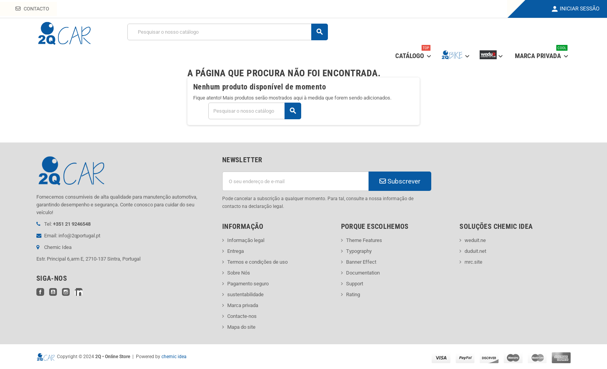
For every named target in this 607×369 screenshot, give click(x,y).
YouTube (53, 292)
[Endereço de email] (295, 181)
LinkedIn (78, 292)
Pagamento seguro (248, 284)
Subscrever (399, 181)
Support (354, 284)
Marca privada (242, 305)
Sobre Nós (238, 273)
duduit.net (475, 251)
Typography (359, 251)
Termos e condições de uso (257, 262)
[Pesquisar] (227, 32)
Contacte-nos (242, 316)
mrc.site (473, 262)
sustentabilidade (245, 294)
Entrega (235, 251)
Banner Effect (361, 262)
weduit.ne (475, 240)
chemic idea (174, 356)
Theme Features (364, 240)
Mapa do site (241, 327)
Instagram (66, 292)
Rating (353, 294)
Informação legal (245, 240)
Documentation (363, 273)
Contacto (32, 9)
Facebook (40, 292)
